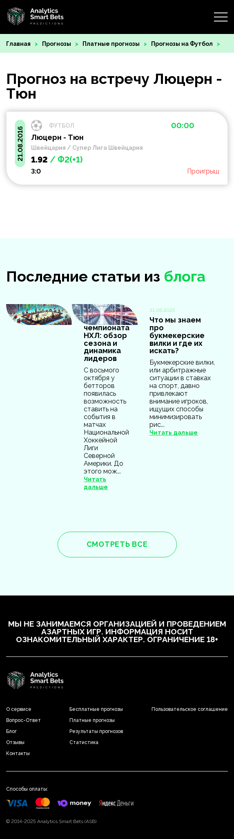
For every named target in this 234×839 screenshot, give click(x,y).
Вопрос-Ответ (23, 720)
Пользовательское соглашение (190, 709)
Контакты (18, 753)
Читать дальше (173, 432)
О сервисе (18, 709)
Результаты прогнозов (96, 731)
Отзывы (15, 742)
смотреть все (117, 544)
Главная (18, 44)
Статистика (83, 742)
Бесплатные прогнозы (96, 709)
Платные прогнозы (111, 44)
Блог (11, 731)
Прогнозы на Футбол (182, 44)
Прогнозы (56, 44)
